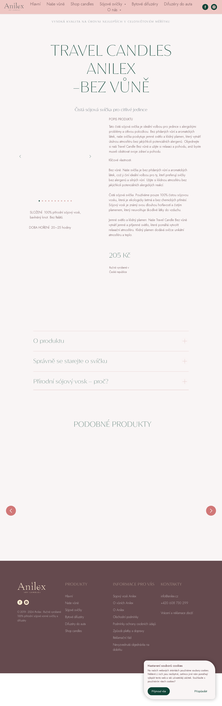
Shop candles (82, 4)
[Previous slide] (11, 514)
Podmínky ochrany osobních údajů (134, 656)
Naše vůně (56, 4)
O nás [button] (113, 10)
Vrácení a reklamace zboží (177, 645)
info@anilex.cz (169, 629)
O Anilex (118, 642)
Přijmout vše (159, 691)
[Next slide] (211, 514)
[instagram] (214, 7)
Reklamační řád (122, 670)
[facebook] (205, 7)
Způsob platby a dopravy (128, 663)
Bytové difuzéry (145, 4)
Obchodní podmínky (125, 649)
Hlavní (35, 4)
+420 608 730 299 (174, 635)
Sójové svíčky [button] (111, 4)
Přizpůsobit (200, 691)
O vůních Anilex (123, 635)
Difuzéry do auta (178, 4)
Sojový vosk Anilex (124, 629)
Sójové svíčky (73, 642)
